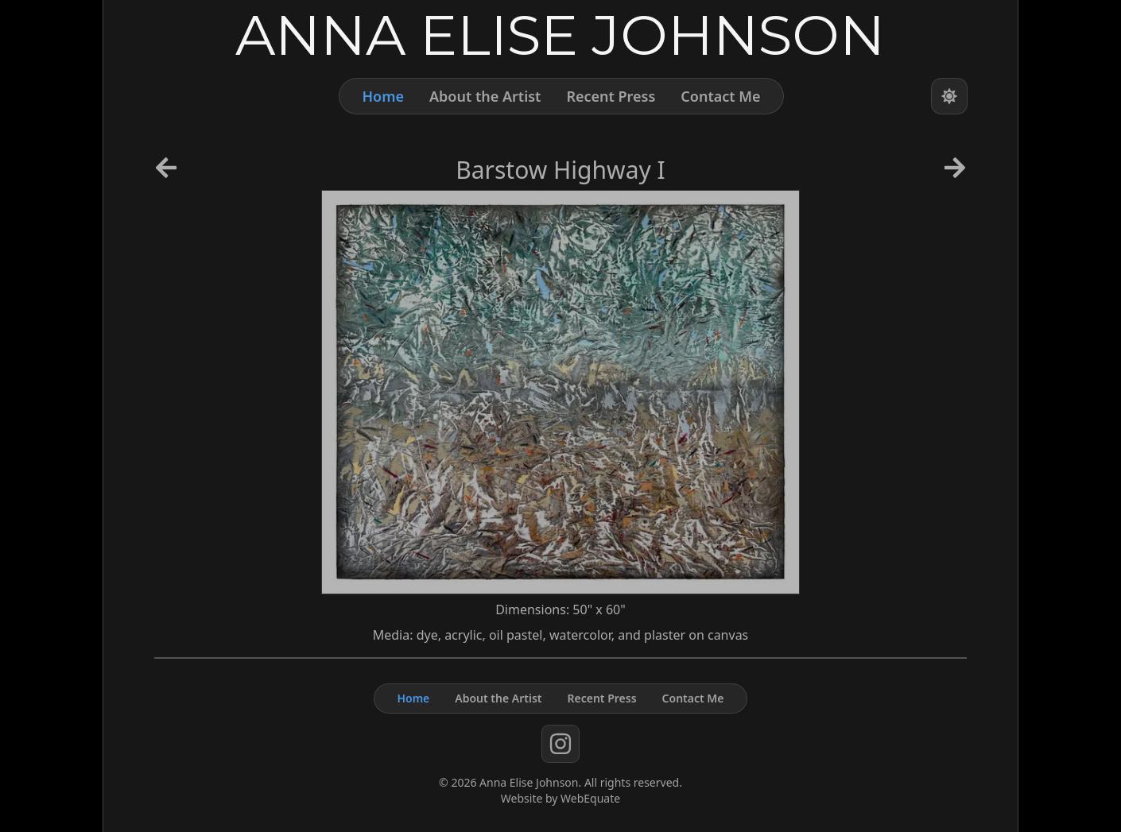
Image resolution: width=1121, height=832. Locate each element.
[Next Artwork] (955, 173)
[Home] (560, 34)
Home (383, 96)
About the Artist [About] (485, 96)
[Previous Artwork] (166, 173)
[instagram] (560, 744)
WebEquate (590, 798)
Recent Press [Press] (610, 96)
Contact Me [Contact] (720, 96)
